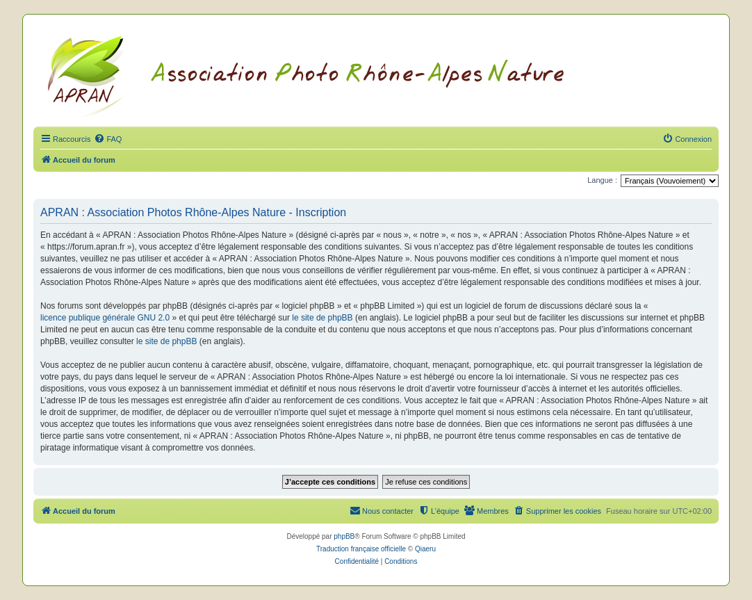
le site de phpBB (322, 318)
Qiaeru (425, 549)
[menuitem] (108, 139)
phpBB (344, 536)
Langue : (602, 180)
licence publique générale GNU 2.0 (105, 318)
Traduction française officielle (361, 549)
